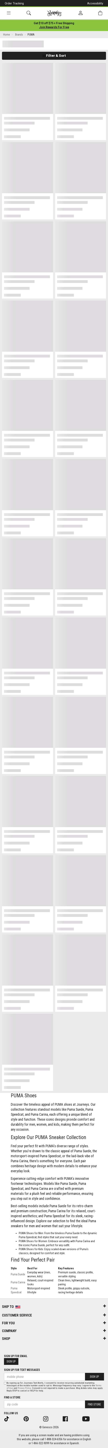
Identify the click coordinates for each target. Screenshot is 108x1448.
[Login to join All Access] (54, 23)
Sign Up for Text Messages (22, 1369)
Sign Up (11, 1361)
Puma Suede (18, 1274)
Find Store (94, 1404)
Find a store (12, 1397)
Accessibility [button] (95, 3)
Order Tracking (14, 3)
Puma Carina (18, 1282)
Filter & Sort (54, 56)
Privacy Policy (24, 1388)
